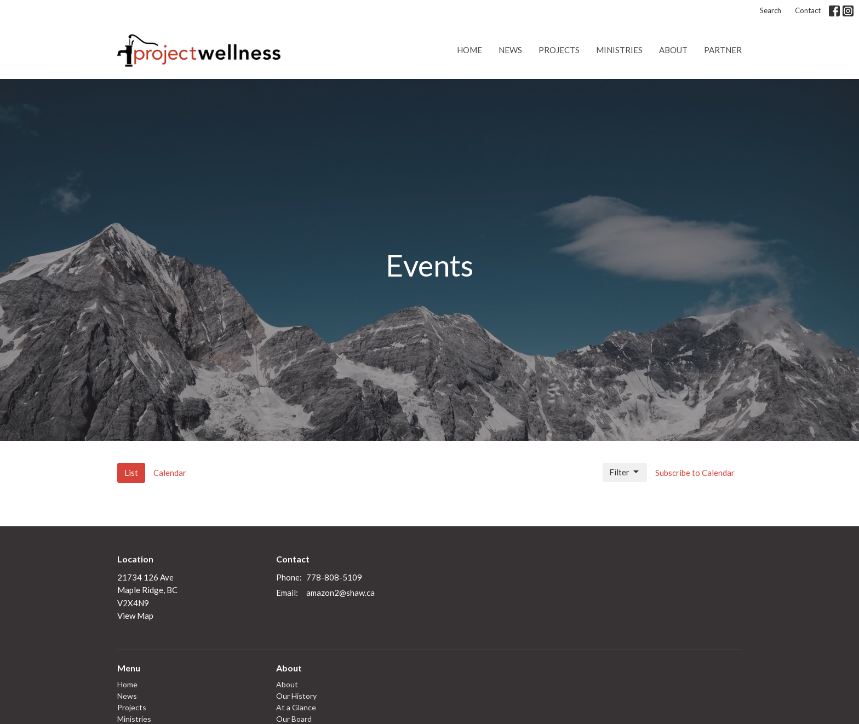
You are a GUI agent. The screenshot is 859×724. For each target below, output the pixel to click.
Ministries (619, 50)
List (131, 473)
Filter (624, 472)
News (510, 50)
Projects (559, 50)
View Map (135, 615)
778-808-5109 (334, 577)
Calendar (169, 473)
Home (469, 50)
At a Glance (296, 707)
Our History (296, 695)
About (673, 50)
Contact (808, 10)
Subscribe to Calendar (695, 473)
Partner (723, 50)
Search (770, 10)
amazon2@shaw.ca (340, 592)
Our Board (294, 718)
